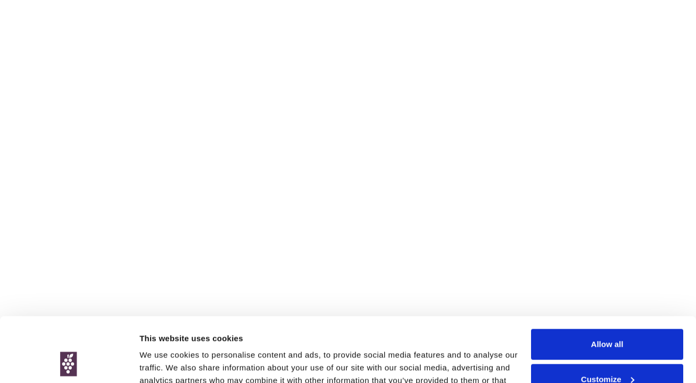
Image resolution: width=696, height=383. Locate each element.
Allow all (607, 283)
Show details (164, 362)
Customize (607, 318)
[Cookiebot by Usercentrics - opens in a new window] (68, 362)
